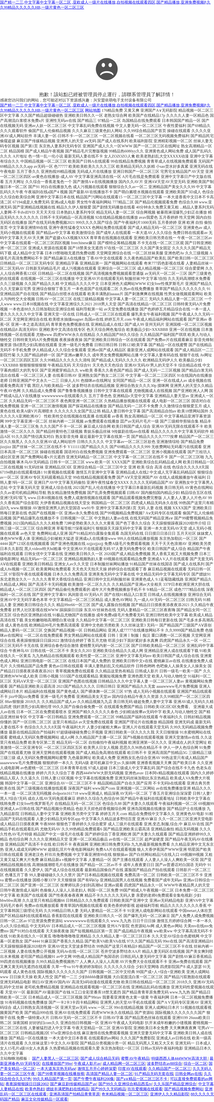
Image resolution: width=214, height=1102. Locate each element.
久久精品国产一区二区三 (169, 1069)
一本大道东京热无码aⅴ (56, 1069)
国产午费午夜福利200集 (93, 1079)
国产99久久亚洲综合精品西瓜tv (125, 1084)
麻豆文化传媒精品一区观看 (44, 1099)
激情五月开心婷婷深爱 (96, 1069)
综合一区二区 (195, 1063)
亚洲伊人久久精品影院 (169, 1094)
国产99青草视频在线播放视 (61, 1074)
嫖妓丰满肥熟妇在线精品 (67, 1089)
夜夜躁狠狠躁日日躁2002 (27, 1084)
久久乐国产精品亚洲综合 (175, 1084)
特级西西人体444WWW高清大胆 (179, 1058)
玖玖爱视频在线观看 (145, 1089)
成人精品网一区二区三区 (124, 1063)
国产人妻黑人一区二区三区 (55, 1058)
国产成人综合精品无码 (99, 1058)
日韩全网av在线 (188, 1074)
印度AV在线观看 (132, 1069)
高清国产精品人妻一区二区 (109, 1074)
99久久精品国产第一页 (52, 1079)
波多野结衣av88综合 (164, 1063)
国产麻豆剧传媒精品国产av (73, 1084)
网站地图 (93, 110)
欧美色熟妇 (34, 1089)
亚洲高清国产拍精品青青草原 (74, 1094)
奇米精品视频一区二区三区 (125, 1094)
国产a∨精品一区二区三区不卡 (142, 1079)
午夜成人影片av (87, 1063)
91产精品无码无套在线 (154, 1074)
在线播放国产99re (57, 1063)
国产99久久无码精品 (108, 1089)
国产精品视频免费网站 (183, 1089)
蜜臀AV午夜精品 (135, 1058)
